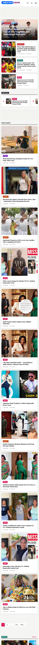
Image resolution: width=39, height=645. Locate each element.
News (19, 77)
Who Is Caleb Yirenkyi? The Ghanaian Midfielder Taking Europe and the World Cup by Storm (26, 65)
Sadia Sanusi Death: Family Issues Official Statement (17, 322)
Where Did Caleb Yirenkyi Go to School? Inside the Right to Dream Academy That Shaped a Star (26, 49)
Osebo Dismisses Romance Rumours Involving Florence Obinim (18, 445)
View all (35, 637)
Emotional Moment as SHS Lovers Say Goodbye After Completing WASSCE (19, 241)
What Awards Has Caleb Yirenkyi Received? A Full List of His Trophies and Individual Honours (17, 30)
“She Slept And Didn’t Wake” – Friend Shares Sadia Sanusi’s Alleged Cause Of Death (17, 363)
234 (16, 625)
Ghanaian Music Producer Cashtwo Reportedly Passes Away (18, 404)
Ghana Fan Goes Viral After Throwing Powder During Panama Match (25, 81)
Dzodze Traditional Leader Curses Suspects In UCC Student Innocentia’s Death (18, 526)
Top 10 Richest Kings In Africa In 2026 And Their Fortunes (19, 608)
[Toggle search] (32, 3)
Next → (23, 625)
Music (5, 155)
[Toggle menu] (36, 3)
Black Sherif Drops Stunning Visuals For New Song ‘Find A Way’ (18, 159)
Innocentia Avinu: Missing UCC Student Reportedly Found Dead (16, 567)
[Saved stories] (28, 3)
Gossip (6, 196)
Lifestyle (7, 23)
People (20, 60)
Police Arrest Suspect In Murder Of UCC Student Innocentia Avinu (19, 282)
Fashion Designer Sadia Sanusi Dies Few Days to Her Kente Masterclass (19, 485)
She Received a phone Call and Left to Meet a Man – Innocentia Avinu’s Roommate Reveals (19, 200)
